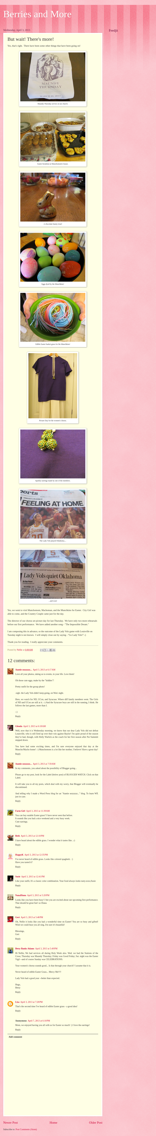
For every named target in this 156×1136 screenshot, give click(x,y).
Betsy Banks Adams (24, 948)
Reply (18, 716)
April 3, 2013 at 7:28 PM (31, 1002)
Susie (17, 876)
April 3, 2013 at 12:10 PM (32, 836)
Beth (17, 836)
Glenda (18, 726)
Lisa (17, 1002)
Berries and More (37, 14)
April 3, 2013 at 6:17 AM (44, 670)
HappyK (19, 855)
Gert (17, 917)
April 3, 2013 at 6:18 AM (34, 726)
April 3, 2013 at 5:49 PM (46, 948)
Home (53, 1122)
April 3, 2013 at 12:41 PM (33, 876)
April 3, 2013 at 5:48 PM (32, 917)
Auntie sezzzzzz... (23, 670)
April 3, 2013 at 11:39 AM (38, 811)
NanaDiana (20, 895)
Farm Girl (20, 811)
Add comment (15, 1037)
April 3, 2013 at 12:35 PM (36, 855)
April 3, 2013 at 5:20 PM (38, 895)
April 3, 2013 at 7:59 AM (44, 764)
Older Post (95, 1122)
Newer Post (10, 1122)
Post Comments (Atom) (26, 1129)
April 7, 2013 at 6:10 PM (39, 1021)
